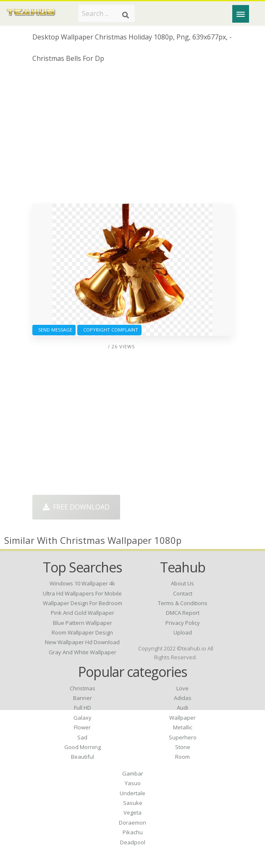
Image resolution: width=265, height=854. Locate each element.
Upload (182, 632)
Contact (182, 593)
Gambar (132, 773)
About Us (182, 583)
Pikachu (133, 832)
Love (182, 688)
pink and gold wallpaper (82, 612)
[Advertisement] (132, 136)
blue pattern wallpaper (82, 623)
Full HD (82, 707)
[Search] (125, 15)
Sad (82, 737)
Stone (182, 747)
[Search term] (106, 13)
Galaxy (82, 717)
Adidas (183, 698)
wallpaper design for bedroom (82, 603)
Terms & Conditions (182, 603)
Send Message (54, 329)
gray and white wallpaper (82, 652)
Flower (82, 727)
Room (182, 756)
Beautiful (82, 756)
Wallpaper (182, 717)
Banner (82, 698)
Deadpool (132, 842)
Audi (182, 707)
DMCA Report (182, 612)
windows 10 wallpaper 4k (82, 583)
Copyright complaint (109, 329)
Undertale (132, 793)
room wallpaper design (82, 632)
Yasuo (133, 783)
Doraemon (132, 822)
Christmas (82, 688)
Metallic (182, 727)
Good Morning (82, 747)
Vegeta (132, 812)
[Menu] (240, 14)
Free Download (76, 507)
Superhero (183, 737)
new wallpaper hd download (82, 642)
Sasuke (132, 803)
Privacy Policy (182, 623)
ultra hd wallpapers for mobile (82, 593)
